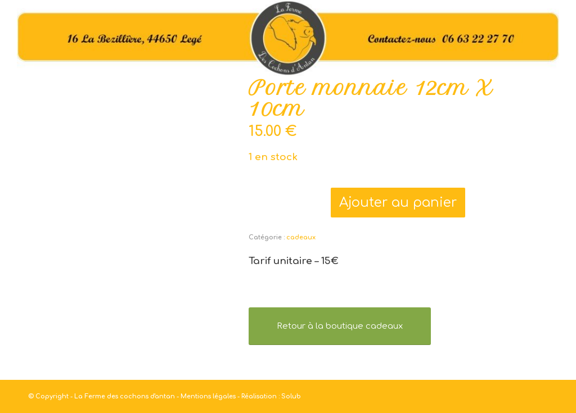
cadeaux (301, 237)
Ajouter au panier (398, 203)
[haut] (288, 39)
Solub (291, 396)
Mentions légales (208, 396)
